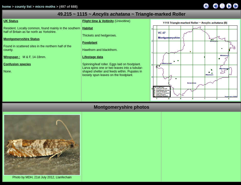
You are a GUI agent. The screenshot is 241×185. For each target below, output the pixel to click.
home (6, 6)
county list (23, 6)
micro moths (45, 6)
